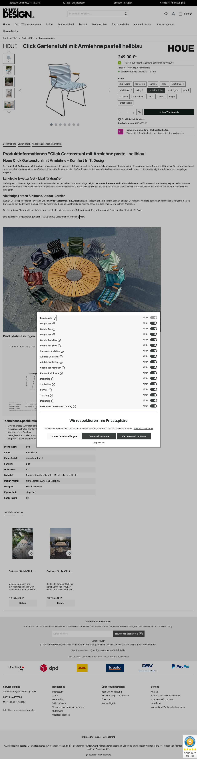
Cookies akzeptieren (99, 436)
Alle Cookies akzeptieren (134, 436)
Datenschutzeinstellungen (64, 436)
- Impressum (99, 442)
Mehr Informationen (143, 428)
